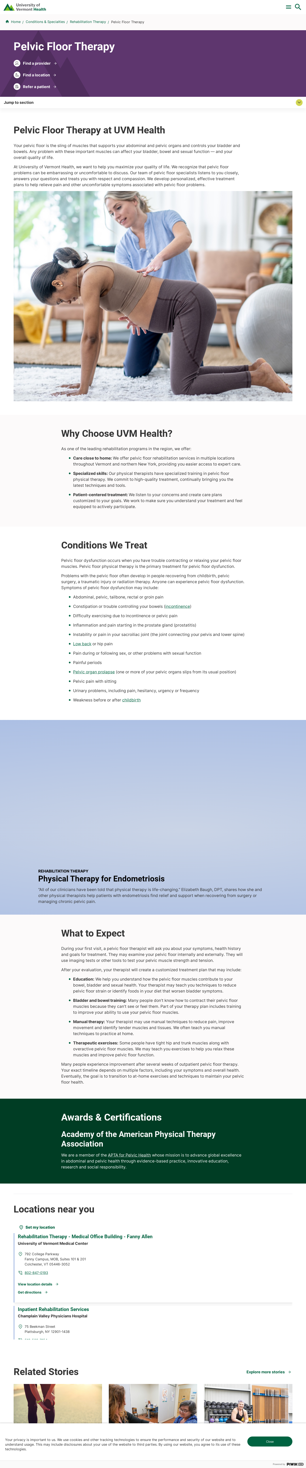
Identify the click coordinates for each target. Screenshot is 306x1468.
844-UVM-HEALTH (40, 1319)
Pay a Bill (110, 5)
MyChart (290, 5)
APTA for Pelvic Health (129, 924)
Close (270, 1441)
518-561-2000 (240, 1404)
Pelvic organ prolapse (94, 520)
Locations (192, 26)
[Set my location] (37, 997)
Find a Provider (106, 26)
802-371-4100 (168, 1404)
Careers (228, 5)
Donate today (244, 1329)
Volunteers (164, 1302)
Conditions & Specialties (152, 26)
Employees (164, 1333)
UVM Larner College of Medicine (113, 1302)
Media (160, 1325)
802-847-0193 (92, 1038)
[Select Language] (255, 5)
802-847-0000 (26, 1404)
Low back (82, 492)
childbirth (131, 548)
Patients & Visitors (226, 26)
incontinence (177, 455)
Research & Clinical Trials (107, 1294)
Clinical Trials (135, 5)
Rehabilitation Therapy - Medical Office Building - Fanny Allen (63, 1017)
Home (16, 47)
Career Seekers (168, 1310)
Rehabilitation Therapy (88, 47)
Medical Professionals (173, 1317)
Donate (209, 5)
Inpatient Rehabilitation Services (56, 1094)
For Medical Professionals (174, 5)
